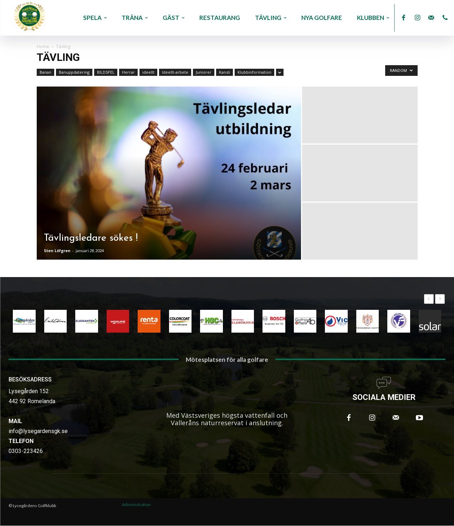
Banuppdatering (74, 72)
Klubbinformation (254, 72)
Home (43, 46)
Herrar (128, 72)
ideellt (148, 72)
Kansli (224, 72)
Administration (136, 505)
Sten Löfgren (57, 250)
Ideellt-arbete (175, 72)
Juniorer (203, 72)
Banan (45, 72)
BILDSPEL (105, 72)
